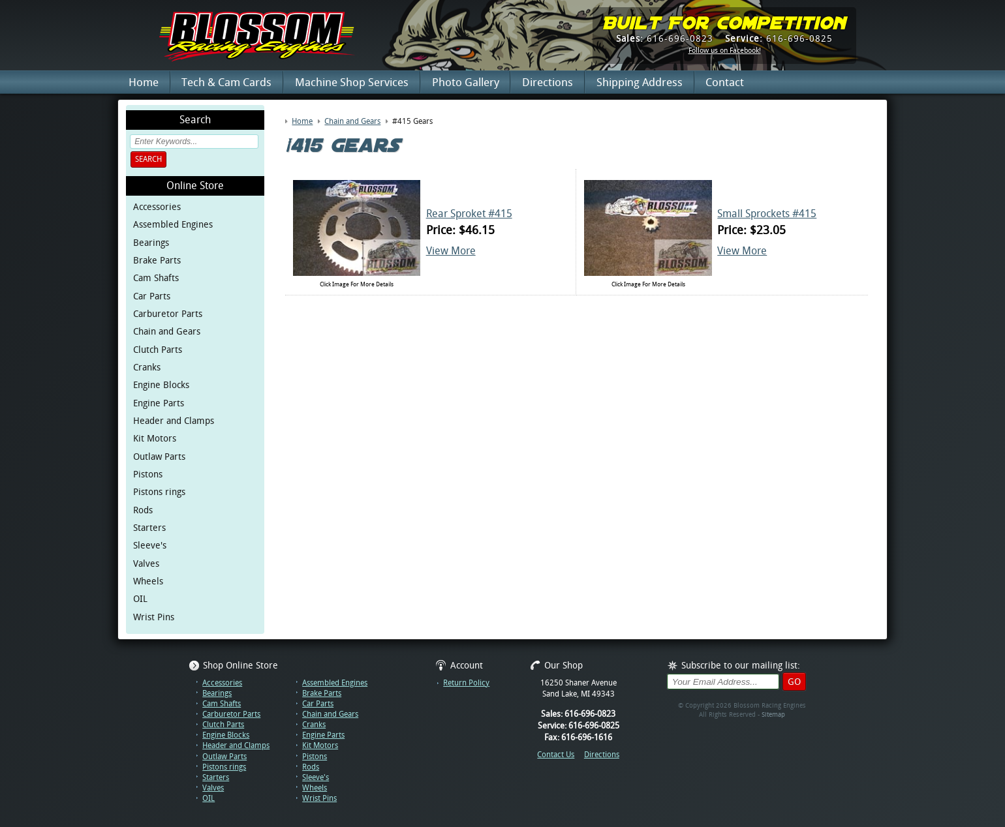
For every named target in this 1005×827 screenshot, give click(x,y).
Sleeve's (149, 545)
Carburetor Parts (167, 313)
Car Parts (151, 296)
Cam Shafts (156, 278)
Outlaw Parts (159, 456)
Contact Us (555, 754)
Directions (547, 82)
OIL (140, 599)
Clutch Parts (157, 349)
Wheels (148, 581)
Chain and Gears (166, 331)
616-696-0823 (664, 39)
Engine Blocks (161, 385)
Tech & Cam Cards (226, 82)
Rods (143, 510)
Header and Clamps (173, 420)
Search (148, 159)
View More (451, 251)
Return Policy (466, 682)
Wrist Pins (153, 617)
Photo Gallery (465, 82)
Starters (149, 527)
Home (144, 82)
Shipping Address (639, 82)
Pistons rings (159, 492)
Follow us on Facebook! (724, 51)
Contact (724, 82)
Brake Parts (157, 260)
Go (794, 681)
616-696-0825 (779, 39)
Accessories (157, 207)
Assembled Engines (173, 224)
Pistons (147, 474)
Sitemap (773, 714)
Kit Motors (154, 438)
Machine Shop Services (352, 82)
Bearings (151, 242)
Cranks (147, 367)
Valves (146, 563)
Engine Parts (158, 403)
